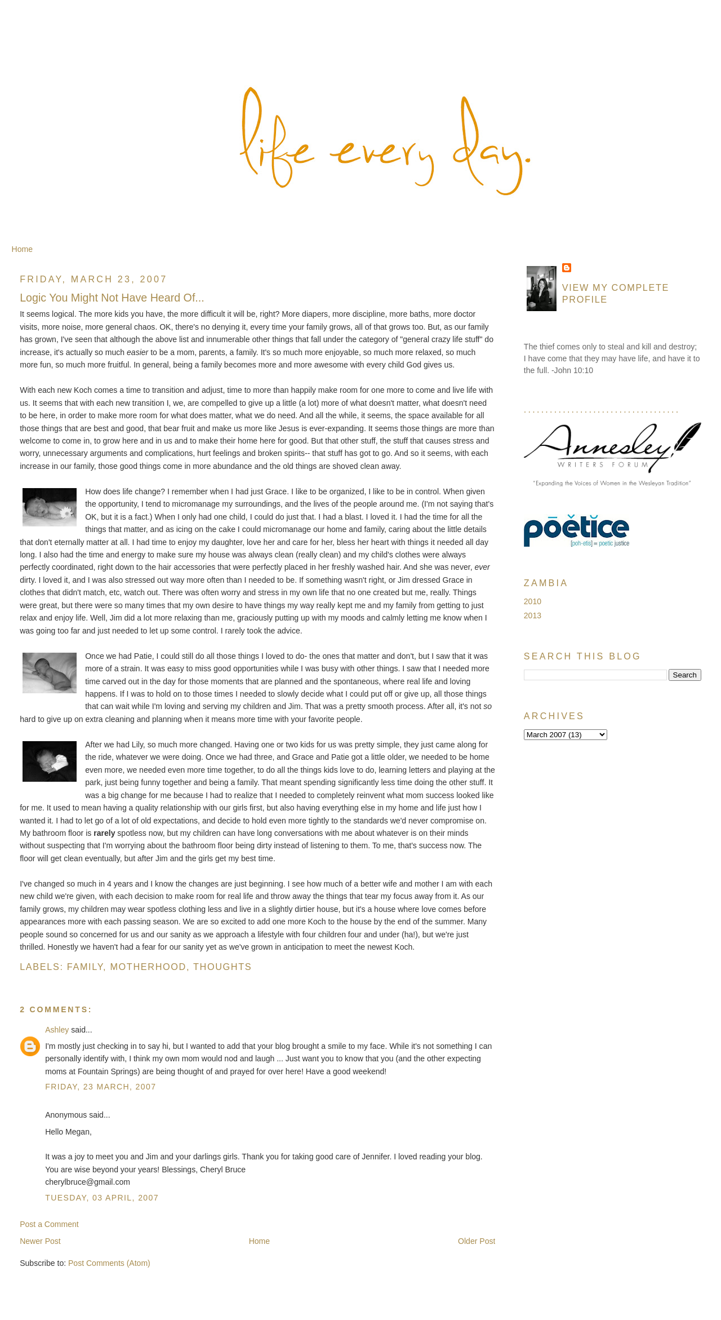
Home (22, 249)
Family (85, 967)
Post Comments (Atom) (109, 1263)
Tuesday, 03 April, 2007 (102, 1197)
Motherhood (148, 967)
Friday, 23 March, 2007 (100, 1086)
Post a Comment (49, 1224)
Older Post (476, 1241)
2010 (532, 601)
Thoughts (222, 967)
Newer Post (40, 1241)
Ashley (57, 1029)
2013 (532, 615)
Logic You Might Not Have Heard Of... (112, 297)
